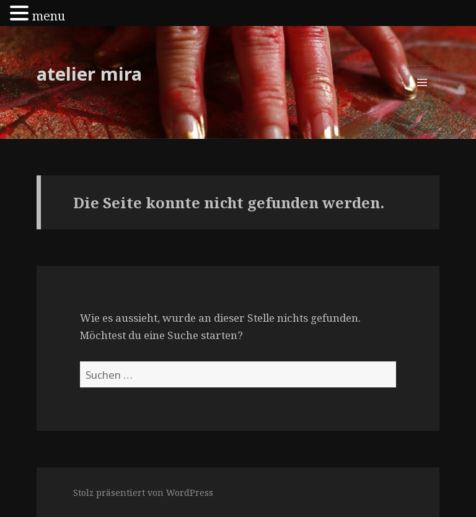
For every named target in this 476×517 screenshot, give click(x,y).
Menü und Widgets (422, 99)
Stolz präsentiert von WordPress (143, 492)
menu (48, 15)
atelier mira (89, 73)
